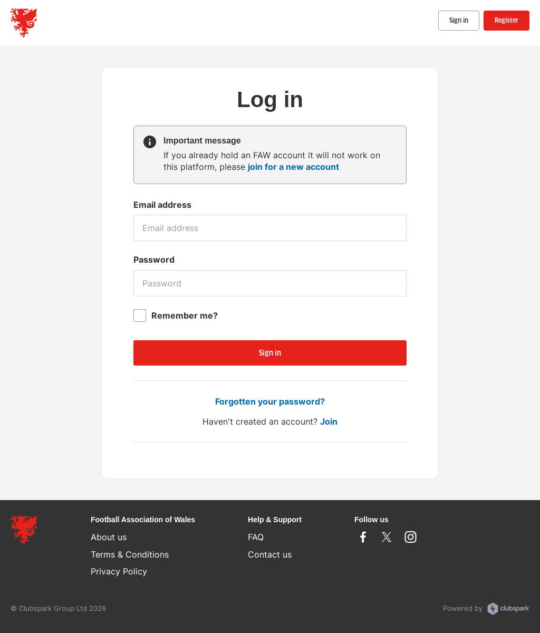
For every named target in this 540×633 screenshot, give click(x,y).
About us (109, 537)
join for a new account (293, 166)
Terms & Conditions (130, 554)
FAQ (256, 537)
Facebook (363, 537)
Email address (162, 204)
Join (329, 421)
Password (154, 259)
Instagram (410, 537)
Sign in (458, 21)
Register (506, 21)
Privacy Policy (119, 571)
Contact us (270, 554)
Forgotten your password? (270, 401)
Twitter (387, 537)
